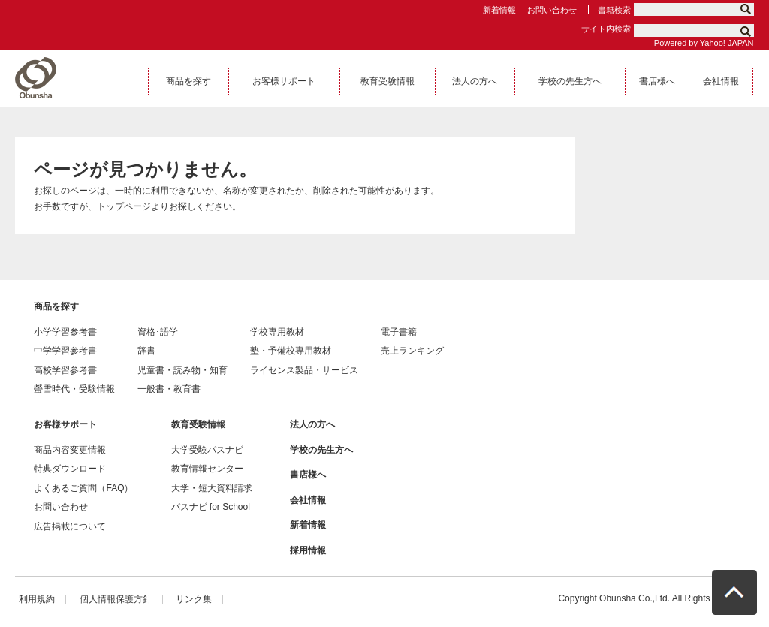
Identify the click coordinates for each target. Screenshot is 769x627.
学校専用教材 (277, 332)
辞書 (146, 350)
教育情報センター (207, 468)
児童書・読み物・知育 (182, 370)
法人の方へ (312, 424)
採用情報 (308, 550)
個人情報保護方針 (116, 599)
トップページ (124, 206)
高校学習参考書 (65, 370)
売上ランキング (412, 350)
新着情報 (499, 9)
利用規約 (37, 599)
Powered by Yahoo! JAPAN (704, 42)
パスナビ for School (210, 507)
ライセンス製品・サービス (304, 370)
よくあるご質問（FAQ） (83, 488)
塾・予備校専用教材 (290, 350)
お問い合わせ (552, 9)
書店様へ (308, 474)
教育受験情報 (198, 424)
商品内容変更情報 (70, 450)
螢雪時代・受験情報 (74, 389)
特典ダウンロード (70, 468)
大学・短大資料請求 (211, 488)
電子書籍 (399, 332)
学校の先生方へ (321, 450)
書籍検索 (614, 9)
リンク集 (194, 599)
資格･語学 (157, 332)
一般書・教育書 (169, 389)
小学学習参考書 (65, 332)
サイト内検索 (606, 28)
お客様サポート (65, 424)
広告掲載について (70, 526)
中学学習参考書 (65, 350)
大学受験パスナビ (207, 450)
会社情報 (308, 500)
